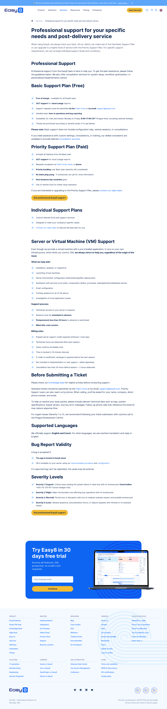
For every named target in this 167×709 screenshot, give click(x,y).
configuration (103, 463)
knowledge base (56, 382)
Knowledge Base (15, 628)
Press (103, 645)
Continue (52, 589)
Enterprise (97, 10)
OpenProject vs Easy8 (48, 672)
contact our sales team (111, 190)
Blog (72, 620)
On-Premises (45, 628)
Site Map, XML (14, 703)
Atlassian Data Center (79, 664)
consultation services (69, 139)
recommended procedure (82, 463)
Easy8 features (15, 620)
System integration (16, 676)
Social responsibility (108, 637)
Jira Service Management (80, 668)
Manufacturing (14, 668)
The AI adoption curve (140, 633)
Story (103, 628)
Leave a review (107, 653)
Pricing (86, 10)
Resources (75, 10)
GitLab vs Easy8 (46, 676)
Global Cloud (45, 633)
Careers (104, 625)
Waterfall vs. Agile (139, 620)
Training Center (76, 637)
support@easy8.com (106, 108)
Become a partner (46, 645)
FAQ (72, 628)
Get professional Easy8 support (50, 198)
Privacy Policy (130, 703)
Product (41, 10)
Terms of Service (146, 703)
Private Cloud (45, 637)
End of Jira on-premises (141, 625)
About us (104, 620)
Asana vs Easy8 (46, 664)
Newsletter (105, 641)
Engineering (13, 672)
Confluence (75, 672)
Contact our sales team (46, 228)
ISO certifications (107, 672)
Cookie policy (106, 676)
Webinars (74, 633)
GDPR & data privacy (109, 668)
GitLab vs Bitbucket (139, 628)
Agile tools (13, 633)
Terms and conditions (109, 664)
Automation (13, 649)
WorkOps (12, 645)
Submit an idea (106, 649)
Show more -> (137, 641)
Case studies (76, 625)
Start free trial (135, 10)
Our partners (106, 633)
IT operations (14, 664)
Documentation (76, 641)
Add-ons (12, 641)
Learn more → (123, 3)
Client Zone (80, 108)
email (70, 164)
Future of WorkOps (139, 637)
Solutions (52, 10)
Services (63, 10)
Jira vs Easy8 (45, 668)
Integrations (44, 625)
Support (43, 641)
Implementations (46, 620)
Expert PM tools (15, 625)
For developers (76, 645)
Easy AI (12, 637)
